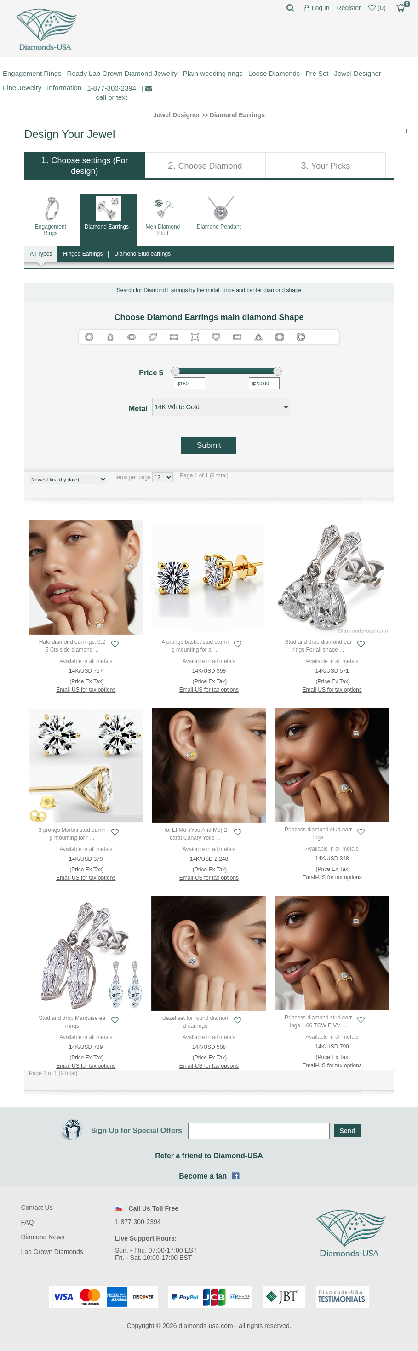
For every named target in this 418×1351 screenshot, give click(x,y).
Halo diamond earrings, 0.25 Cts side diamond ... (72, 646)
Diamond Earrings (237, 115)
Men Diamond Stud (163, 229)
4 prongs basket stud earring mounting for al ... (195, 646)
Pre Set (316, 73)
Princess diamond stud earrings (318, 833)
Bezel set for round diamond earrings (195, 1022)
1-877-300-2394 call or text (111, 92)
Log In (321, 8)
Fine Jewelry (22, 88)
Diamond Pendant (219, 226)
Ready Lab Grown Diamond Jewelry (122, 73)
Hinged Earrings (83, 254)
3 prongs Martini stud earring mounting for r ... (72, 834)
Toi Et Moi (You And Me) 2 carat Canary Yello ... (195, 834)
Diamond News (42, 1237)
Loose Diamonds (274, 73)
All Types (41, 254)
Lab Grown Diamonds (52, 1251)
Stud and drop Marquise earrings (72, 1022)
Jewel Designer (357, 73)
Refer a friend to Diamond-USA (209, 1156)
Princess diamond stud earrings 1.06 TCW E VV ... (318, 1021)
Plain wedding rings (213, 73)
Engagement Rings (32, 73)
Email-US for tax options (85, 690)
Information (64, 88)
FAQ (27, 1222)
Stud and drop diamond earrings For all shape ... (318, 646)
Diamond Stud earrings (142, 254)
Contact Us (36, 1207)
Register (349, 7)
